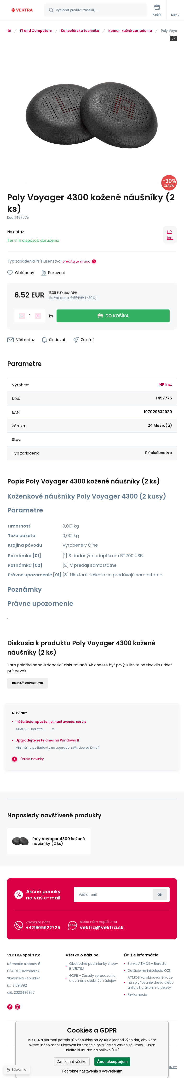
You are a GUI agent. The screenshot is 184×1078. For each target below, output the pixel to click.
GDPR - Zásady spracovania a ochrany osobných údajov (92, 978)
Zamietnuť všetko (71, 1062)
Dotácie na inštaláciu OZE (149, 970)
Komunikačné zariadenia (130, 30)
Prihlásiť (160, 894)
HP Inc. (170, 235)
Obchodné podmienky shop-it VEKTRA (93, 966)
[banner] (22, 10)
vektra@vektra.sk (101, 927)
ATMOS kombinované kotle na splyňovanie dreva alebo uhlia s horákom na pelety (151, 982)
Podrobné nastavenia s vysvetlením (92, 1071)
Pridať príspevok (27, 683)
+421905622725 (43, 928)
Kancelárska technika (80, 30)
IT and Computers (36, 30)
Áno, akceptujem (112, 1062)
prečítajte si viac (76, 261)
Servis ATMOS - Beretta (147, 963)
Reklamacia (137, 994)
